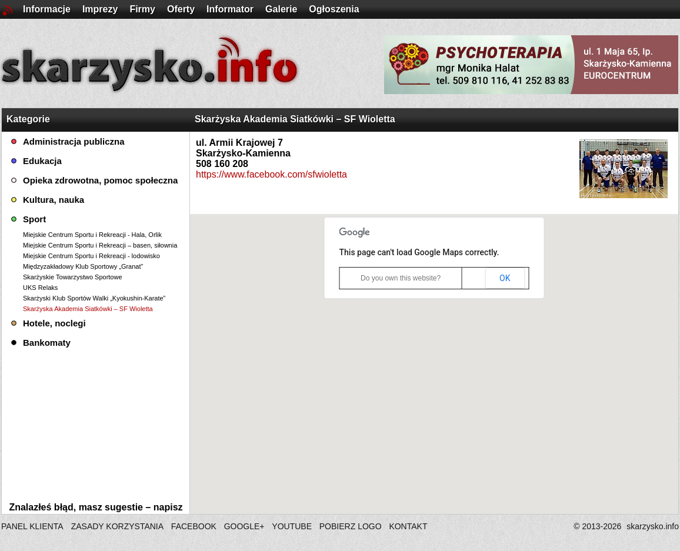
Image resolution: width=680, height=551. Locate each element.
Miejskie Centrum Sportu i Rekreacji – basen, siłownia (100, 245)
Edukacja (42, 161)
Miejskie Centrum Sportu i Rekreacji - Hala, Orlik (92, 234)
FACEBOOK (193, 526)
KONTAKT (408, 526)
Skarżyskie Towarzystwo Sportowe (72, 276)
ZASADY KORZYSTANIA (117, 526)
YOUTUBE (292, 526)
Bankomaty (47, 343)
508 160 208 (222, 164)
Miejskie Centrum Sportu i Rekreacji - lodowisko (91, 255)
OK (504, 278)
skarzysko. (652, 526)
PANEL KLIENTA (33, 526)
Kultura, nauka (53, 200)
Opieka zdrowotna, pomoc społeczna (100, 180)
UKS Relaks (40, 287)
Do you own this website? (401, 278)
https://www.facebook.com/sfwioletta (271, 174)
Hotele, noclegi (54, 323)
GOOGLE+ (244, 526)
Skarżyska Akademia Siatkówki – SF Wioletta (88, 308)
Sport (34, 219)
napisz (168, 507)
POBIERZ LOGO (350, 526)
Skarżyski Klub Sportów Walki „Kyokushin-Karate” (94, 298)
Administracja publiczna (74, 141)
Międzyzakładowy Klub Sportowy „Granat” (83, 266)
